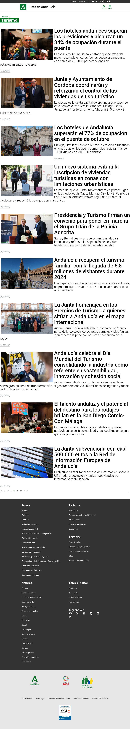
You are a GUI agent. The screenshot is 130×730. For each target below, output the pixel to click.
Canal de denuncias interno (59, 698)
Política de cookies (81, 698)
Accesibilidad (27, 698)
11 (21, 490)
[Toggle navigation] (110, 7)
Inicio (45, 7)
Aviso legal (40, 698)
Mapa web (81, 1)
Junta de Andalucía (24, 7)
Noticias (5, 16)
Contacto (73, 1)
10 (17, 490)
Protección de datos (100, 698)
